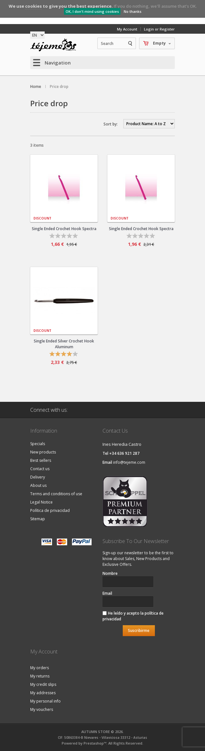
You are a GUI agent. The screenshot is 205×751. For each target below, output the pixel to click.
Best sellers (40, 460)
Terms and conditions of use (56, 493)
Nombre (110, 573)
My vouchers (41, 709)
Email (107, 593)
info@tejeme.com (129, 462)
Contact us (39, 468)
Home (35, 86)
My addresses (43, 692)
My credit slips (43, 684)
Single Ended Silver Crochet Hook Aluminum (64, 344)
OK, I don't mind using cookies (92, 11)
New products (43, 452)
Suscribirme (138, 630)
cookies (33, 6)
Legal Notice (41, 502)
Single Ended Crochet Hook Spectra (64, 228)
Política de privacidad (50, 510)
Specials (37, 443)
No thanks (132, 11)
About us (38, 485)
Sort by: (110, 124)
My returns (39, 676)
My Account (127, 29)
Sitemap (37, 519)
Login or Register (159, 29)
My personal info (45, 701)
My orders (39, 667)
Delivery (37, 477)
